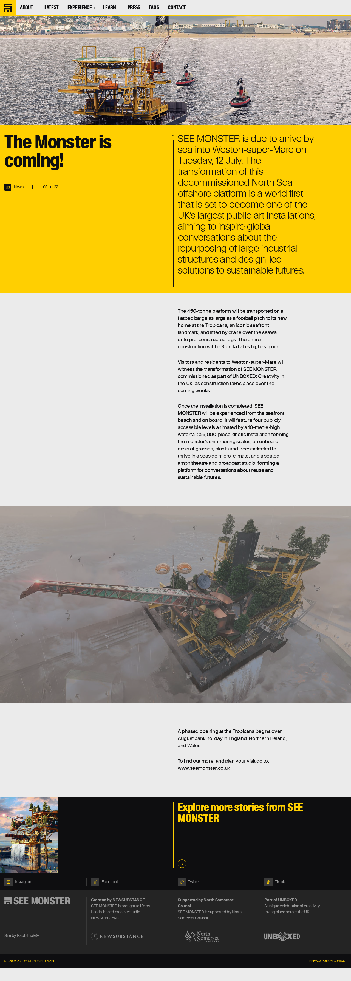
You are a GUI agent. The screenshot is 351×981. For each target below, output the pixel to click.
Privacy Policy (320, 961)
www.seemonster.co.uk (204, 768)
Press (134, 7)
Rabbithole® (28, 936)
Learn (109, 7)
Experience (79, 7)
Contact (177, 7)
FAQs (154, 7)
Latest (51, 7)
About (26, 7)
